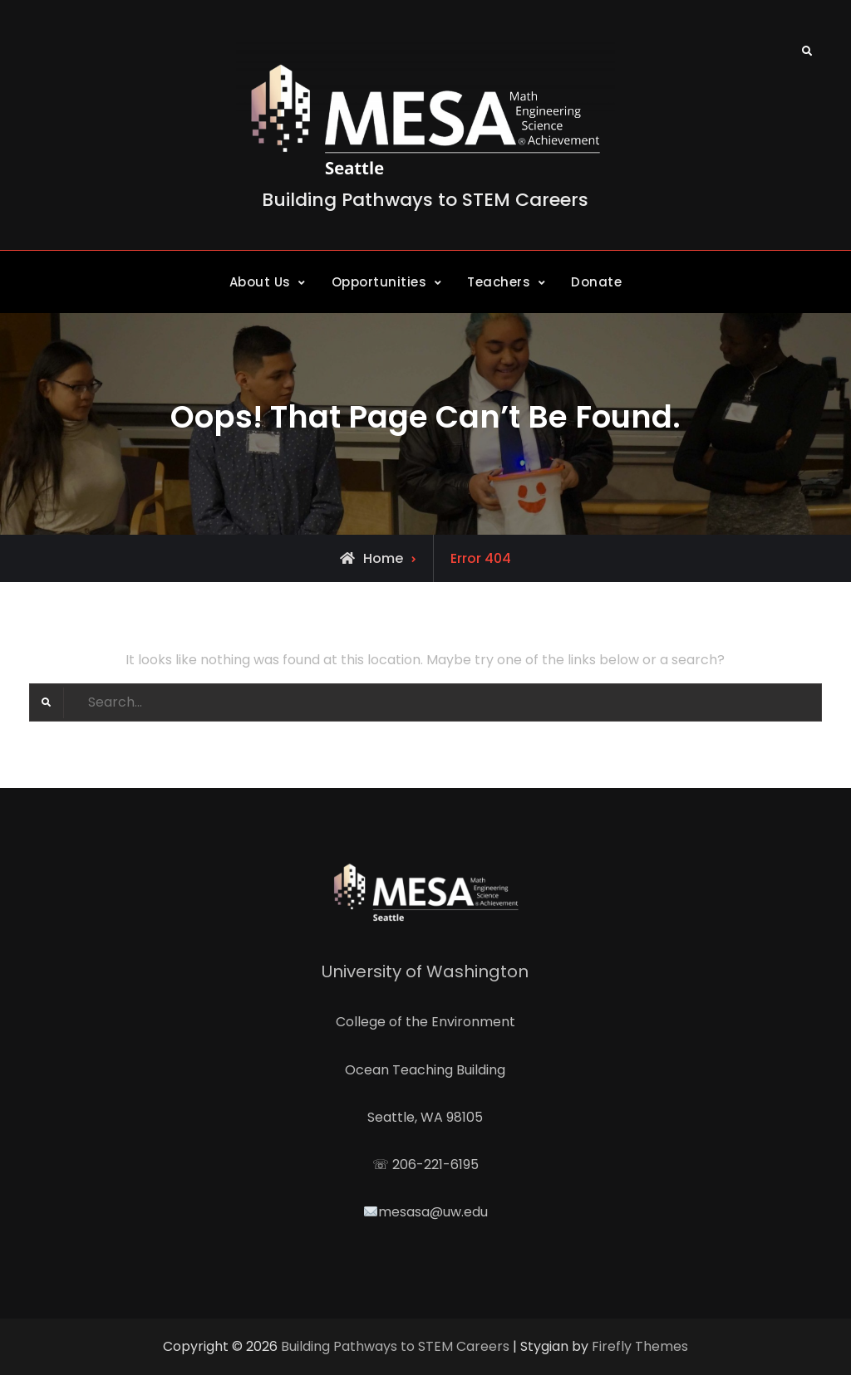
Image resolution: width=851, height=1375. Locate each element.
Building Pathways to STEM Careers (425, 200)
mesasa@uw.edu (433, 1211)
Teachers (498, 282)
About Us (260, 282)
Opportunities (379, 282)
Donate (596, 282)
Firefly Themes (640, 1346)
